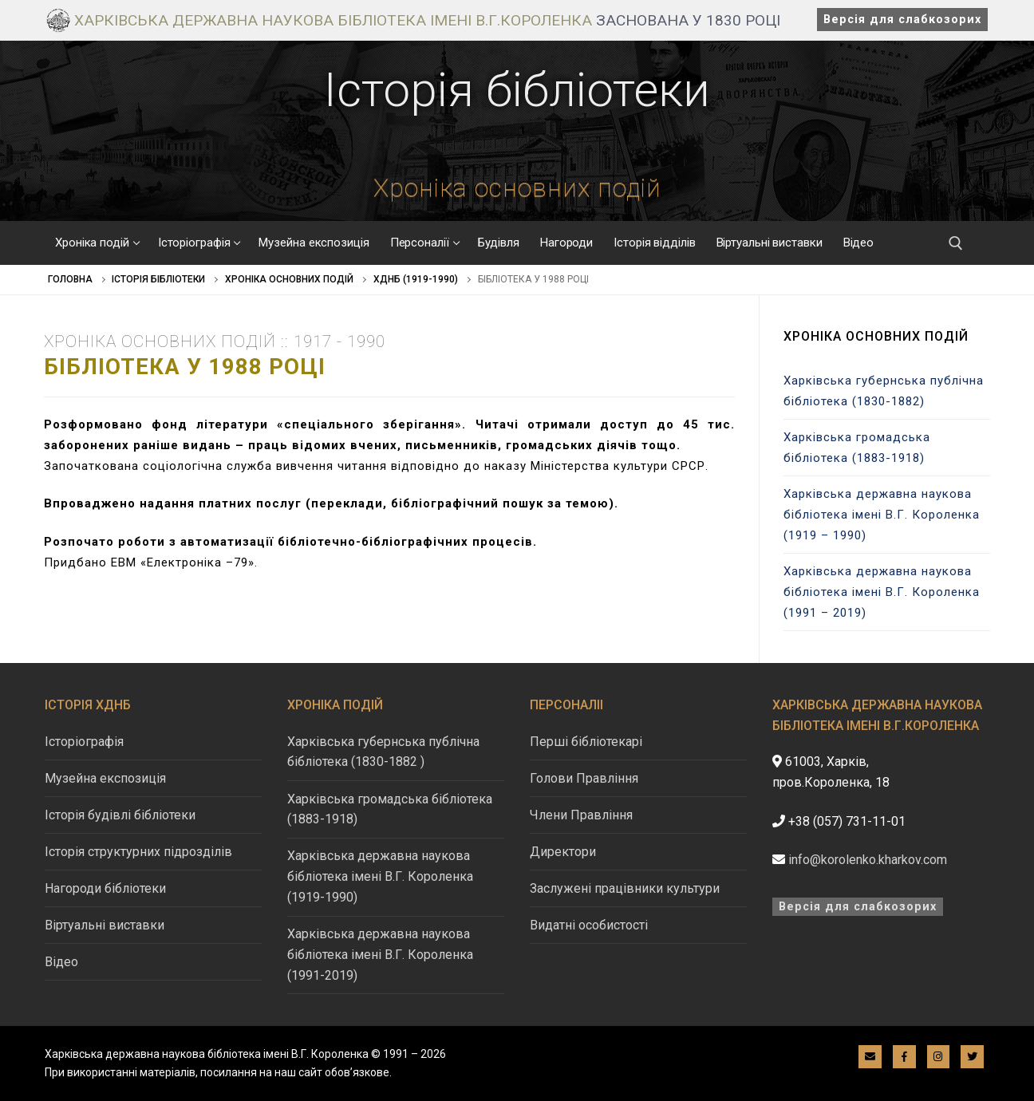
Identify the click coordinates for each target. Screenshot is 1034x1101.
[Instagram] (938, 1056)
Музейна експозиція (105, 778)
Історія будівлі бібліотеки (120, 815)
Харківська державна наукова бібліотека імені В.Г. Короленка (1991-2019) (380, 954)
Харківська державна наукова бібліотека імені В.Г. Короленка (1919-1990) (380, 876)
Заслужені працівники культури (625, 888)
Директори (563, 851)
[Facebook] (904, 1056)
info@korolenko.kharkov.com (867, 859)
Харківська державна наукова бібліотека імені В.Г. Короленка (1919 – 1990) (881, 515)
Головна (70, 279)
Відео (61, 961)
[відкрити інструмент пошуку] (956, 243)
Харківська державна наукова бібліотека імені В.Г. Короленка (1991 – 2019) (881, 592)
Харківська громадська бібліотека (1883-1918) (856, 447)
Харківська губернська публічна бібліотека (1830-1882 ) (383, 752)
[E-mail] (870, 1056)
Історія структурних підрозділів (138, 851)
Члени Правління (581, 815)
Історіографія (84, 741)
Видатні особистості (589, 925)
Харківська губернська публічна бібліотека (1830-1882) (883, 390)
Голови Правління (584, 778)
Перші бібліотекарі (586, 741)
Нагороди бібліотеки (105, 888)
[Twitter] (972, 1056)
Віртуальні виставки (104, 925)
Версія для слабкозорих (902, 19)
